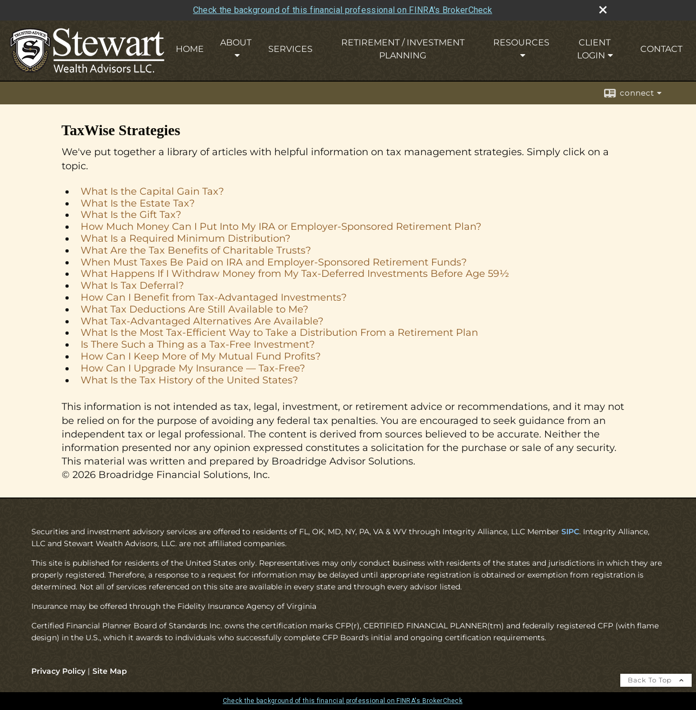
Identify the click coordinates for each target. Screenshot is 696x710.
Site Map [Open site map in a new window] (109, 671)
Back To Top (656, 680)
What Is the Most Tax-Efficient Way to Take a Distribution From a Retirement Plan (279, 333)
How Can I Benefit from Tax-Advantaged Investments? (214, 297)
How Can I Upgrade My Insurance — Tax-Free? (193, 368)
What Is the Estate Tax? (138, 203)
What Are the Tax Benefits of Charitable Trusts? (196, 250)
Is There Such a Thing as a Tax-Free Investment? (198, 344)
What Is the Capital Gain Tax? (152, 191)
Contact (661, 49)
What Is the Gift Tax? (131, 215)
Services (290, 49)
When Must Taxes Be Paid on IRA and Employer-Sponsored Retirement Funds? (274, 262)
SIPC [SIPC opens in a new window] (570, 531)
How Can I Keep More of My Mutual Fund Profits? (201, 356)
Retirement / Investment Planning (403, 49)
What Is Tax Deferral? (132, 285)
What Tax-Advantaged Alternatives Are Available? (202, 321)
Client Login (594, 49)
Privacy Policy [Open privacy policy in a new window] (58, 671)
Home (190, 49)
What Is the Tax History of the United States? (189, 380)
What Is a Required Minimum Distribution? (185, 238)
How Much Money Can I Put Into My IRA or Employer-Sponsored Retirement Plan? (281, 227)
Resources (521, 42)
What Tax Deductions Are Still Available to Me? (194, 309)
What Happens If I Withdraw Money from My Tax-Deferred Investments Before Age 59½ (295, 274)
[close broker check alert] (603, 9)
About (235, 42)
